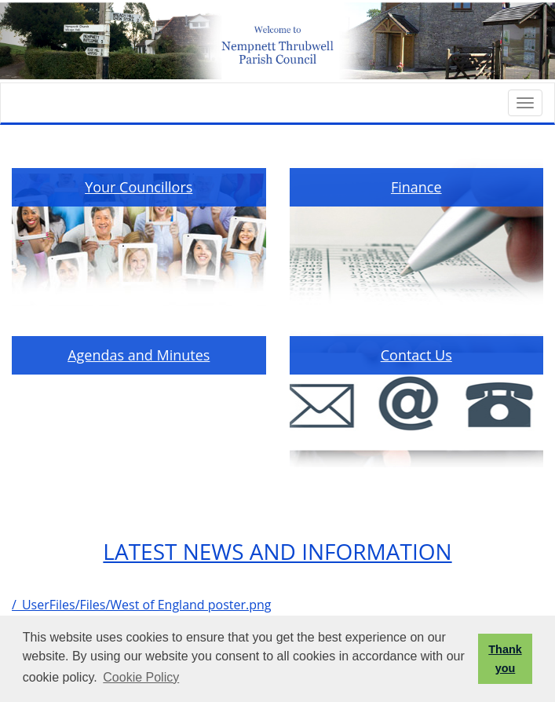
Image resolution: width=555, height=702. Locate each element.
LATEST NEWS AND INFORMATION (277, 551)
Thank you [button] (504, 659)
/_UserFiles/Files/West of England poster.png (142, 604)
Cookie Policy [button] (141, 677)
